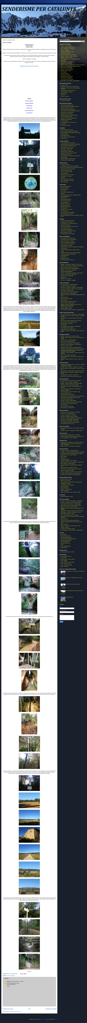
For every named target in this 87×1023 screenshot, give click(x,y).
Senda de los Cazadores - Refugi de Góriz (69, 118)
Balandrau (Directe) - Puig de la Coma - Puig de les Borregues (72, 64)
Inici (29, 1009)
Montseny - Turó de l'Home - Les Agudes (68, 270)
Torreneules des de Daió (65, 53)
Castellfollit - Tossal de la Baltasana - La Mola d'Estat (71, 344)
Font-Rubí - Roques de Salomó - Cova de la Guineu (70, 473)
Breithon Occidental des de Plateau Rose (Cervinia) (70, 132)
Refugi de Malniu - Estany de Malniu (67, 559)
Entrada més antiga (51, 1009)
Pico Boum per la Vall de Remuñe (67, 112)
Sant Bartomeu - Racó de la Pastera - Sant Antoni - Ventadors (72, 370)
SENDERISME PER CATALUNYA (39, 9)
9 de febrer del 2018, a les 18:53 (17, 981)
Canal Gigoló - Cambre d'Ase (66, 150)
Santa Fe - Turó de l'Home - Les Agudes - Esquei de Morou (72, 265)
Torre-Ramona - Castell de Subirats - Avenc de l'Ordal (71, 468)
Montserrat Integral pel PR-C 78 (67, 306)
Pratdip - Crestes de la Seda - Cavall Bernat (69, 506)
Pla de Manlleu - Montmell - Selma (67, 513)
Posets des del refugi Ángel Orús (67, 105)
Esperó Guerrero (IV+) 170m (66, 232)
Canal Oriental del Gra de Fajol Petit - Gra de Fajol (70, 144)
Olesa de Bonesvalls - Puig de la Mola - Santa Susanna (71, 482)
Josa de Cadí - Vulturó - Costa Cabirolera (68, 239)
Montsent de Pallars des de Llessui (67, 51)
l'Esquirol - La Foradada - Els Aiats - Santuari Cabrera (71, 502)
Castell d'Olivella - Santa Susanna (67, 484)
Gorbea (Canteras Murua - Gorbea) (67, 551)
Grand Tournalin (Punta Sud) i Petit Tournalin (69, 131)
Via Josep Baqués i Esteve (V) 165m (68, 233)
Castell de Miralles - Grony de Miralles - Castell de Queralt (72, 530)
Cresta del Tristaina (64, 85)
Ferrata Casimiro (64, 138)
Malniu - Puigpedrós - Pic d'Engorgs (67, 48)
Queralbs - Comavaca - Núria (66, 57)
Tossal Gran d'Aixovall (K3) (66, 199)
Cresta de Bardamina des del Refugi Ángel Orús (70, 106)
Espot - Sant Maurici (64, 566)
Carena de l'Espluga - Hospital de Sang (68, 329)
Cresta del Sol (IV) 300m (65, 225)
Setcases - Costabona (65, 50)
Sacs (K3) (62, 193)
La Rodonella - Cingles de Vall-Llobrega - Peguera (70, 397)
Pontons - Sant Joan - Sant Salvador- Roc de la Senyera (71, 471)
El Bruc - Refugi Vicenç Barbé (66, 565)
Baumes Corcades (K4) (65, 205)
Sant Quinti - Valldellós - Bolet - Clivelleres (69, 460)
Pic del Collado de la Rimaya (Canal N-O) (69, 122)
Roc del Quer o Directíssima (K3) (67, 192)
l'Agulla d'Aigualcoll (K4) (65, 196)
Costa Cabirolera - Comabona (66, 245)
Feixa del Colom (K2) (65, 187)
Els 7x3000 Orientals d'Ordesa (66, 116)
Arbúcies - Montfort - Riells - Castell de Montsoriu (70, 268)
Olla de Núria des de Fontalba (66, 67)
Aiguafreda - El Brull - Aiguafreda (67, 275)
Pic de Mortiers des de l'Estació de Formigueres (70, 165)
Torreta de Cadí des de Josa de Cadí (68, 168)
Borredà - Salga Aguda (65, 390)
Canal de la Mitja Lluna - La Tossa (67, 147)
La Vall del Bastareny (65, 255)
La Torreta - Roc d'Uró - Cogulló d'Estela (68, 400)
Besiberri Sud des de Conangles (67, 69)
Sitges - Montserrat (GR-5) (66, 546)
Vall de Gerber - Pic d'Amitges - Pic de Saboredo (70, 80)
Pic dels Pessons (64, 157)
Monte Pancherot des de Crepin (67, 129)
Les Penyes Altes (64, 248)
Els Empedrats (63, 256)
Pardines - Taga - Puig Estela (66, 45)
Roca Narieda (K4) (64, 189)
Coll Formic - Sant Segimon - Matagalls (68, 280)
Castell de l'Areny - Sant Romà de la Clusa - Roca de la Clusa (72, 396)
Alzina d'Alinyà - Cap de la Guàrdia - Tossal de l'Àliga (71, 505)
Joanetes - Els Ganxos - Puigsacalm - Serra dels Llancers (72, 430)
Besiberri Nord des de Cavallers (67, 61)
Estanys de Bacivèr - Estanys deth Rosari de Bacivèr (71, 66)
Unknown (9, 981)
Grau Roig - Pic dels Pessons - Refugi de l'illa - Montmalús (72, 167)
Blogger (56, 1019)
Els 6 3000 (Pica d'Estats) (65, 74)
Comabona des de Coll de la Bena (67, 174)
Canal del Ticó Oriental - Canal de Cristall (68, 152)
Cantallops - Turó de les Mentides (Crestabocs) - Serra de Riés (73, 451)
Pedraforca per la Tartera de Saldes (67, 160)
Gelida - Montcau (64, 456)
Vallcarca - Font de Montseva (66, 489)
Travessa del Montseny (65, 541)
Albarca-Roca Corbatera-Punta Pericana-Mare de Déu (71, 376)
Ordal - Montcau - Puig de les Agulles (68, 463)
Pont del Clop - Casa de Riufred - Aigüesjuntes (69, 419)
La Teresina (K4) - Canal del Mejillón (67, 212)
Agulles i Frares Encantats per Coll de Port (69, 301)
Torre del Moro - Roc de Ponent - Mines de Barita (70, 342)
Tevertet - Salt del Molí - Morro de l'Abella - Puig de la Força (72, 436)
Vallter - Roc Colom (64, 173)
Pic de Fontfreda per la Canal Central (68, 142)
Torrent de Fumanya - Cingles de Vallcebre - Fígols (70, 391)
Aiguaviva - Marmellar (65, 527)
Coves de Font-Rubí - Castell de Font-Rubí (69, 467)
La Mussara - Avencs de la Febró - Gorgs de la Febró (71, 347)
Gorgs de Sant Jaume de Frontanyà (67, 394)
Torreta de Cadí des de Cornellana (67, 243)
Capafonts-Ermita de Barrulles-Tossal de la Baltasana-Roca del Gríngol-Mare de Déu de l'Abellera (72, 351)
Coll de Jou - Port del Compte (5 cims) (68, 413)
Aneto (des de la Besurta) (65, 125)
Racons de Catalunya (11, 975)
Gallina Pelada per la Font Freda (67, 179)
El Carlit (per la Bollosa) (65, 100)
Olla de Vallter (63, 60)
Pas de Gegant (63, 534)
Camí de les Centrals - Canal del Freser (68, 54)
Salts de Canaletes (64, 524)
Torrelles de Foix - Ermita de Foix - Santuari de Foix (70, 474)
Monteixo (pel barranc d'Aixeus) (67, 76)
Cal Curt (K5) (63, 190)
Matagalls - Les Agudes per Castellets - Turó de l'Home (71, 264)
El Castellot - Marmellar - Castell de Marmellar (69, 450)
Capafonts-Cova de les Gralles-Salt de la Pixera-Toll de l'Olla (72, 348)
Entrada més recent (8, 1009)
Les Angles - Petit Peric (65, 164)
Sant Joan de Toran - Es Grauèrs (67, 79)
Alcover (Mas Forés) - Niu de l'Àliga (67, 562)
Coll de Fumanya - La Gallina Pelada (68, 407)
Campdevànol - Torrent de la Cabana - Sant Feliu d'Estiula (72, 510)
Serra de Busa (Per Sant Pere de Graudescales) (70, 422)
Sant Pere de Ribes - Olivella (66, 479)
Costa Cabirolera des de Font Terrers (68, 238)
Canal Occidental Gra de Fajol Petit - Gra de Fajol (70, 155)
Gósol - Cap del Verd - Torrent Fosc (67, 180)
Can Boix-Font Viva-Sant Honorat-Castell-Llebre (70, 520)
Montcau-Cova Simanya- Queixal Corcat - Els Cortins (71, 320)
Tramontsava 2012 (64, 547)
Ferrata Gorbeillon (64, 134)
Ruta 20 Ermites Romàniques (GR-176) (68, 538)
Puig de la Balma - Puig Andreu (67, 323)
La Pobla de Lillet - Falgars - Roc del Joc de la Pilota (71, 380)
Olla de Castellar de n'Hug (66, 393)
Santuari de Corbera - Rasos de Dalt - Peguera (70, 384)
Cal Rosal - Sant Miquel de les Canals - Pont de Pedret (71, 401)
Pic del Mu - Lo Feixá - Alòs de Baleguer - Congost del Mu (72, 500)
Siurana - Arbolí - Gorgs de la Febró (67, 341)
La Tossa (62, 251)
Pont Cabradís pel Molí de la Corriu (67, 423)
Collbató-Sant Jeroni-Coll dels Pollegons (68, 293)
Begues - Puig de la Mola (65, 480)
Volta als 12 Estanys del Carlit (66, 171)
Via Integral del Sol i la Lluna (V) (67, 222)
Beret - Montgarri (64, 560)
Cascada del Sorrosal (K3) (66, 206)
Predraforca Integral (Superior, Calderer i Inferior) (70, 249)
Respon (8, 986)
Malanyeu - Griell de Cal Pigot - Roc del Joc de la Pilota (71, 383)
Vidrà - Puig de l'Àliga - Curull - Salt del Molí (69, 437)
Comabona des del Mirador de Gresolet (68, 254)
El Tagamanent (63, 277)
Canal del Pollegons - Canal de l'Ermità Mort (69, 284)
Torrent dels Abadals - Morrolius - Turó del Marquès (70, 503)
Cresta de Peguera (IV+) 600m (66, 229)
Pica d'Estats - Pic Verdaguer (66, 77)
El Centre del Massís (65, 486)
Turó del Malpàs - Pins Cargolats (67, 327)
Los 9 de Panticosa (64, 120)
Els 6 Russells (63, 123)
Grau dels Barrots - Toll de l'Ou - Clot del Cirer (69, 374)
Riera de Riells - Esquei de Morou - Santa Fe (69, 267)
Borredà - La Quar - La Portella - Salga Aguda (69, 382)
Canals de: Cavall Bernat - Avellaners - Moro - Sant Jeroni (72, 288)
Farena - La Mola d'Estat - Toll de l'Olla (68, 355)
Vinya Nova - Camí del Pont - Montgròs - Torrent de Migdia (72, 287)
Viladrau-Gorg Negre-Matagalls (67, 271)
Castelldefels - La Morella (65, 483)
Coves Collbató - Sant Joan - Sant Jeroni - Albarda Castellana (72, 309)
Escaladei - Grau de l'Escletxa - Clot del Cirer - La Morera (72, 366)
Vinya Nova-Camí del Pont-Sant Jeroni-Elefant (69, 291)
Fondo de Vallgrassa (64, 487)
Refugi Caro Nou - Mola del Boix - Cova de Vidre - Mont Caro (72, 442)
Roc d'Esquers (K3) (64, 210)
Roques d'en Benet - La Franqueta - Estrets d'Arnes (70, 446)
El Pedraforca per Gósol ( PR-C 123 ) (68, 259)
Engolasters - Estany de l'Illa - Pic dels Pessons (70, 86)
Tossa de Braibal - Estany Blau (66, 91)
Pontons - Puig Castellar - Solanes (67, 470)
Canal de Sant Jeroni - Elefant (66, 298)
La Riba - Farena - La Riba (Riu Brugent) (68, 340)
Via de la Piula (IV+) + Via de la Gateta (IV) (69, 223)
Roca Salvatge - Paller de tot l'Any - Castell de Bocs (70, 326)
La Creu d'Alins (64, 557)
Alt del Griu (63, 94)
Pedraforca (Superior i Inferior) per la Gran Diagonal (70, 252)
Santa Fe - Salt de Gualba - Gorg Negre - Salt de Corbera (72, 272)
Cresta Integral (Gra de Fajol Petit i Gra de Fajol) (70, 58)
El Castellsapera (64, 324)
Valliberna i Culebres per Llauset (67, 107)
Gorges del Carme (64, 518)
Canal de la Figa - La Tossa (66, 154)
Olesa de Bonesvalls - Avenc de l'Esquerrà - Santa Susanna (72, 462)
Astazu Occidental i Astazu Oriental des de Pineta (70, 110)
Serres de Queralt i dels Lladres (67, 399)
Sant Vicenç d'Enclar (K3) (65, 200)
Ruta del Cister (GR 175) (65, 543)
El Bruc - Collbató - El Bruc (66, 563)
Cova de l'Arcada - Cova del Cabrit (67, 302)
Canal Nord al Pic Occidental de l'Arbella (68, 145)
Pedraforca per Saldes (65, 258)
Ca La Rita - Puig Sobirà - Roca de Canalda (69, 416)
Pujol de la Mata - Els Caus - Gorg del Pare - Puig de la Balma (72, 314)
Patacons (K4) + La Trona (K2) (66, 209)
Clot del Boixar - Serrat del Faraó (67, 290)
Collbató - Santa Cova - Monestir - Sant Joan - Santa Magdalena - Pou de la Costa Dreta (71, 305)
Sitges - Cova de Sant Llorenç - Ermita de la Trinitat (70, 492)
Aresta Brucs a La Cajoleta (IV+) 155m (68, 230)
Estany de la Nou (64, 93)
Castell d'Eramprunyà (65, 490)
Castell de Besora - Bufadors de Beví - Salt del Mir (70, 434)
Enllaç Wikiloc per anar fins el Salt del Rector (29, 66)
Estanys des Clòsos (64, 73)
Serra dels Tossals (64, 404)
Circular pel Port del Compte (66, 176)
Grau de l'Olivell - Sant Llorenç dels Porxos (69, 403)
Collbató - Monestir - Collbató (66, 308)
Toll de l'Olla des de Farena (66, 556)
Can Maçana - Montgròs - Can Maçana (68, 286)
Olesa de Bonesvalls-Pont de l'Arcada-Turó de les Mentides (72, 453)
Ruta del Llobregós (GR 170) (66, 537)
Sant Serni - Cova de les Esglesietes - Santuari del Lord (71, 417)
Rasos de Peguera (64, 181)
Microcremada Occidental (65, 535)
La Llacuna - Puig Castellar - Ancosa (68, 528)
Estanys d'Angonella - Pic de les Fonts (68, 90)
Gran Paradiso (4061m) (65, 135)
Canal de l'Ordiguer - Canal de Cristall (68, 158)
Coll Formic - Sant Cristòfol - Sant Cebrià (68, 274)
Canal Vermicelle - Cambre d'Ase (67, 151)
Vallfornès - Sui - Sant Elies (66, 278)
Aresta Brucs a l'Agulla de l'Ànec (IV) (68, 220)
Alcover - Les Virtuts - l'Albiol (66, 345)
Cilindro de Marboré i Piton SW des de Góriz (69, 115)
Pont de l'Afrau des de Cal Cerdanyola (68, 242)
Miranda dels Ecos (64, 300)
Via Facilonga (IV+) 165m (65, 227)
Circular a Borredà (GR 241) (66, 540)
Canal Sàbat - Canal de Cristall (66, 148)
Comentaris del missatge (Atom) (15, 1011)
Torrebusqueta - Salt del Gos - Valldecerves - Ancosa (71, 512)
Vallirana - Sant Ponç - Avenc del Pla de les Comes (70, 525)
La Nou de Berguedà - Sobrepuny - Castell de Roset (71, 388)
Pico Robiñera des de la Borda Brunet (68, 109)
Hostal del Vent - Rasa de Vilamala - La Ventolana (70, 412)
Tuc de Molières (64, 71)
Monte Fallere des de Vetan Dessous (68, 136)
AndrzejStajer (43, 1019)
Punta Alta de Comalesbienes (66, 63)
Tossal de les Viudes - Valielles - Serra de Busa (70, 420)
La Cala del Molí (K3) (65, 202)
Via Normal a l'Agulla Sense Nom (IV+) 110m (69, 226)
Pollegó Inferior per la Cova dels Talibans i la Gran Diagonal (72, 246)
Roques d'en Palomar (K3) (66, 186)
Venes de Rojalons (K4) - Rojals (67, 213)
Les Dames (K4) (64, 197)
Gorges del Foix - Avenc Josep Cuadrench (69, 454)
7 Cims (62, 544)
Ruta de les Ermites (64, 297)
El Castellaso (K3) (64, 208)
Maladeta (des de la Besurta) (66, 119)
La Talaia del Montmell (65, 459)
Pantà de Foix (63, 457)
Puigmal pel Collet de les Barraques (67, 47)
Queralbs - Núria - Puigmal (66, 70)
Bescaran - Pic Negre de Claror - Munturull (69, 56)
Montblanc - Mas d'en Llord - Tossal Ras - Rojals (70, 336)
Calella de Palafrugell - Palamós (67, 496)
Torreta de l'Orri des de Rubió (66, 170)
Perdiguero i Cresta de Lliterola (66, 113)
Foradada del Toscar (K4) (65, 203)
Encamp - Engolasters (65, 96)
